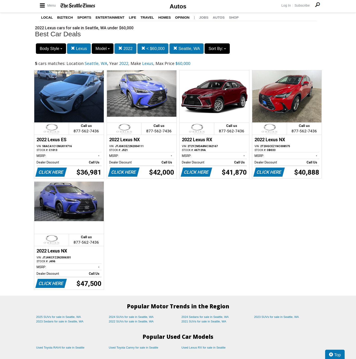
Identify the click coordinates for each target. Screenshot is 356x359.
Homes (164, 17)
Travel (147, 17)
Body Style (51, 48)
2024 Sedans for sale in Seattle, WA (205, 317)
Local (47, 17)
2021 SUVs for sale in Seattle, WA (203, 321)
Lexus (79, 48)
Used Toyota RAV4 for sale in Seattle (60, 347)
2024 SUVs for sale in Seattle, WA (131, 317)
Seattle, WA (186, 48)
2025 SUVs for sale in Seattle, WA (58, 317)
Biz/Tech (65, 17)
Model (103, 48)
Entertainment (110, 17)
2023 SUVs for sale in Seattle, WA (276, 317)
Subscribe (302, 5)
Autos (178, 6)
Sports (84, 17)
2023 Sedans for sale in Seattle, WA (59, 321)
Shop (234, 17)
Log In (286, 5)
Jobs (203, 17)
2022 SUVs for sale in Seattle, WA (131, 321)
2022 (125, 48)
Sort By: (217, 48)
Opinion (182, 17)
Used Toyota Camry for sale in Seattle (133, 347)
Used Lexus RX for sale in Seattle (203, 347)
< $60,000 (153, 48)
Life (132, 17)
